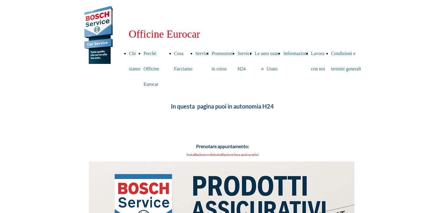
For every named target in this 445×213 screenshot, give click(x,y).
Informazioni (295, 53)
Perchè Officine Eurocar (151, 69)
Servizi (202, 53)
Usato (271, 68)
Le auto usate (267, 53)
